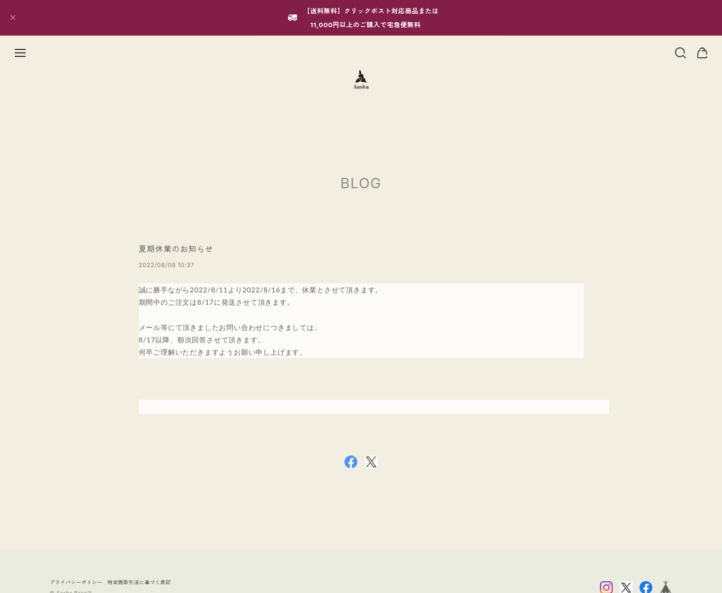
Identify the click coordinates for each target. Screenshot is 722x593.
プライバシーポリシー (76, 582)
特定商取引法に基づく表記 (139, 582)
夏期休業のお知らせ (176, 251)
